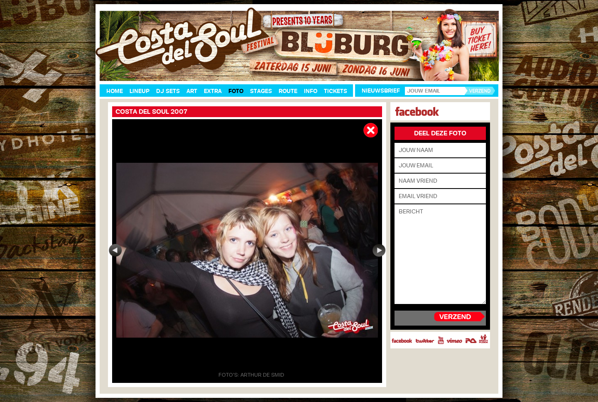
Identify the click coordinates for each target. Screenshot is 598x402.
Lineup (140, 91)
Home (114, 91)
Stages (261, 91)
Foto (235, 91)
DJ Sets (168, 91)
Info (310, 91)
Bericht (440, 254)
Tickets (335, 91)
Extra (213, 91)
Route (288, 91)
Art (191, 91)
